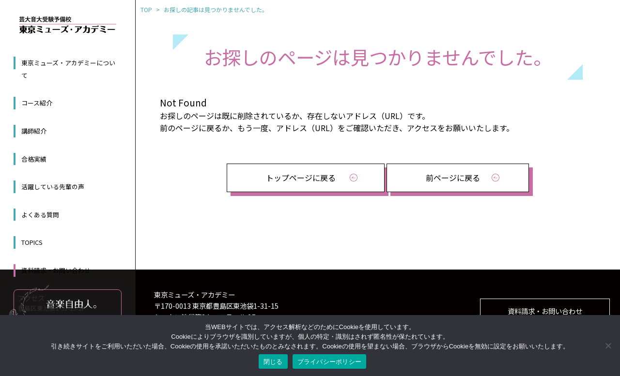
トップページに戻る (301, 177)
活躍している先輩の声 (52, 186)
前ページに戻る (453, 177)
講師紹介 (33, 130)
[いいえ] (608, 345)
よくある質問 (40, 214)
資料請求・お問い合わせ (56, 270)
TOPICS (32, 242)
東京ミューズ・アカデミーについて (68, 69)
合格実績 (33, 159)
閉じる (273, 361)
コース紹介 (36, 102)
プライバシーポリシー (329, 361)
